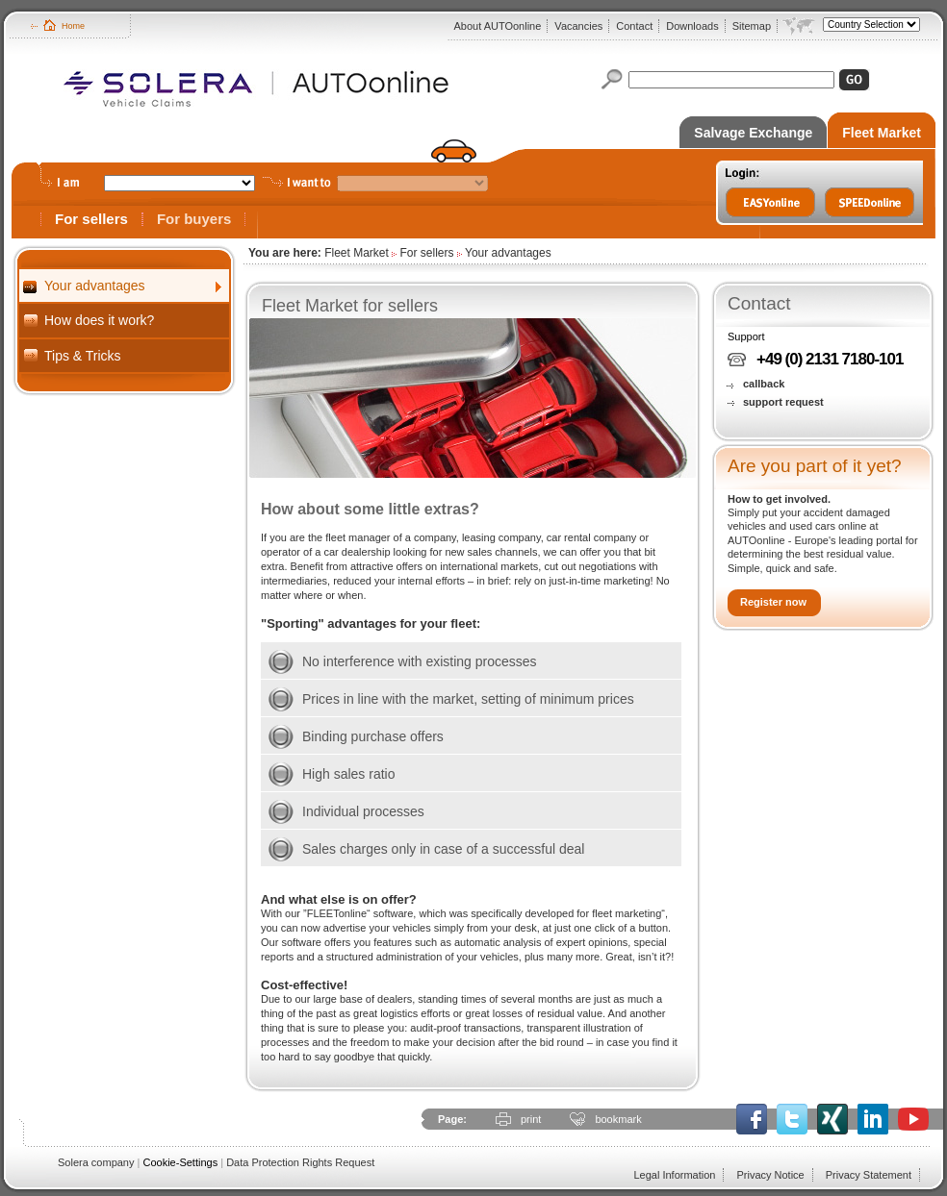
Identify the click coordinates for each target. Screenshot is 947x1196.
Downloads (692, 26)
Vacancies (578, 26)
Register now (773, 602)
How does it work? (99, 320)
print (531, 1119)
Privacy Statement (868, 1175)
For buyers (194, 219)
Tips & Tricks (82, 355)
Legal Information (674, 1175)
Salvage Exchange (753, 132)
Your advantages (94, 285)
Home (73, 26)
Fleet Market (881, 132)
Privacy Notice (770, 1175)
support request (783, 402)
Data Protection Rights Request (300, 1162)
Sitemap (751, 26)
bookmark (618, 1119)
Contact (634, 26)
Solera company (96, 1162)
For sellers (91, 219)
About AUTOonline (497, 26)
